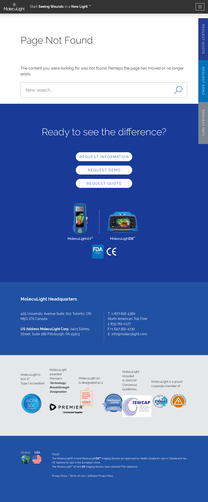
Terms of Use (77, 476)
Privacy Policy (59, 476)
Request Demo (104, 170)
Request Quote (104, 183)
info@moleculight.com (129, 334)
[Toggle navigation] (200, 7)
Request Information (104, 157)
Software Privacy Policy (100, 476)
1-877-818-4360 (123, 314)
